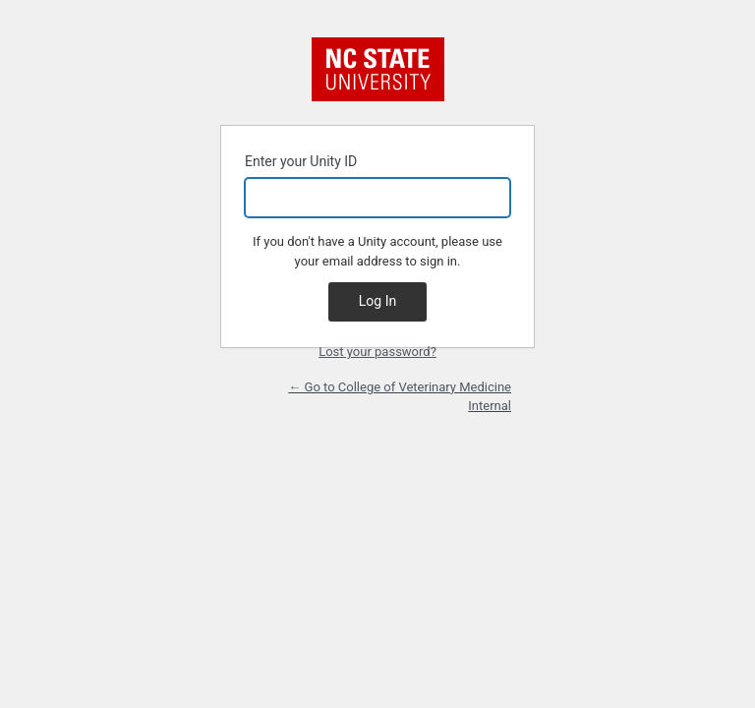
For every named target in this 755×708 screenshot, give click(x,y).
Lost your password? (377, 351)
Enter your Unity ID (377, 185)
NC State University (378, 69)
